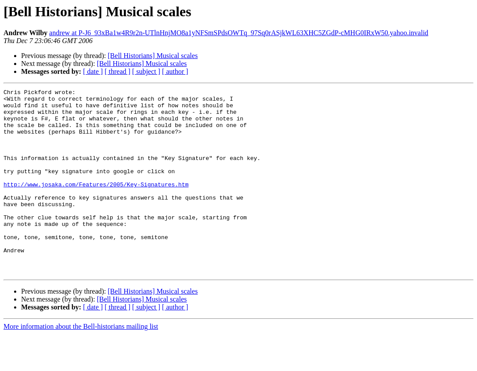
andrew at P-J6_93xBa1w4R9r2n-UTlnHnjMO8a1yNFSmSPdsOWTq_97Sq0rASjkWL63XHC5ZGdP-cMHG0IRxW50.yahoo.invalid (238, 32)
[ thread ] (117, 71)
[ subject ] (146, 71)
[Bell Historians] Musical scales (153, 55)
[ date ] (93, 71)
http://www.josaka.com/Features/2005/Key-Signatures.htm (96, 204)
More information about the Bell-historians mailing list (81, 363)
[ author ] (175, 71)
